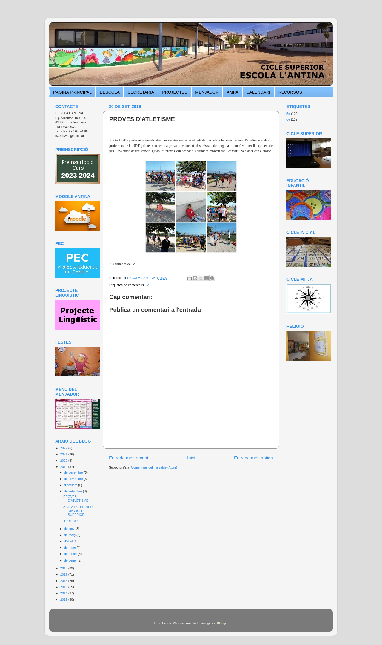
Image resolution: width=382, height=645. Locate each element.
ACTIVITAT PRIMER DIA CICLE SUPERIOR (78, 510)
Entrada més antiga (253, 457)
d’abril (69, 541)
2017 (64, 574)
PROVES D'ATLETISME (75, 498)
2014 (64, 593)
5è (288, 113)
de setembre (73, 491)
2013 (64, 599)
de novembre (74, 479)
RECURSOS (290, 92)
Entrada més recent (128, 457)
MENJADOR (207, 92)
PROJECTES (174, 92)
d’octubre (71, 485)
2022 (64, 448)
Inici (191, 457)
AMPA (232, 92)
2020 (64, 460)
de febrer (71, 554)
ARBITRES (71, 521)
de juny (70, 528)
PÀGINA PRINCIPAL (72, 92)
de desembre (74, 472)
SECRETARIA (141, 92)
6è (147, 285)
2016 (64, 581)
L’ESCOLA (110, 92)
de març (70, 547)
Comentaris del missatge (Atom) (154, 467)
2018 (64, 568)
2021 (64, 454)
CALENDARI (258, 92)
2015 (64, 587)
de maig (70, 535)
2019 (64, 467)
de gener (71, 560)
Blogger (222, 623)
